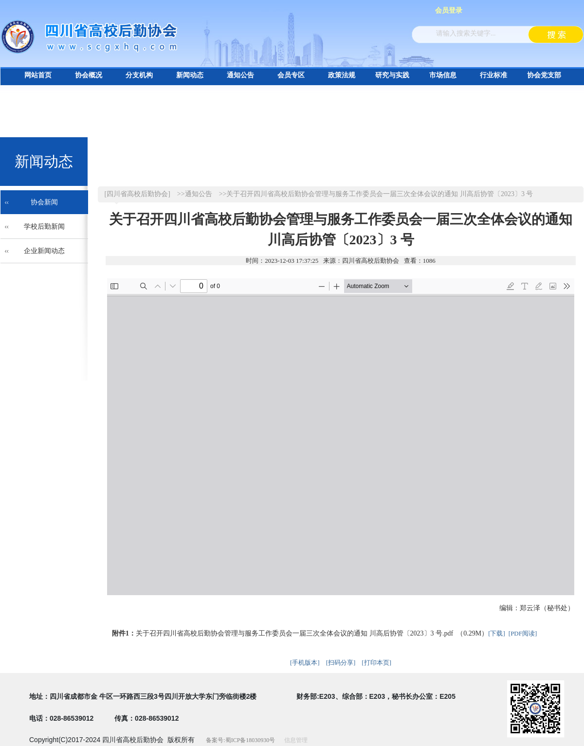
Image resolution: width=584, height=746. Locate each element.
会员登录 (448, 10)
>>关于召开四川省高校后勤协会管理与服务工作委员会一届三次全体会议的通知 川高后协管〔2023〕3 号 (376, 194)
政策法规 (341, 75)
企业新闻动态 (44, 251)
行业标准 (493, 75)
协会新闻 (44, 202)
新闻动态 (189, 75)
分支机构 (139, 75)
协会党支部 (544, 75)
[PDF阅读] (523, 633)
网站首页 (38, 75)
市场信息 (442, 75)
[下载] (496, 633)
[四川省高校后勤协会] (137, 194)
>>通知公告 (194, 194)
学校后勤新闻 (44, 226)
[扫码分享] (341, 662)
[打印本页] (376, 662)
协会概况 (88, 75)
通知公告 (240, 75)
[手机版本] (305, 662)
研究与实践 (392, 75)
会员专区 (291, 75)
